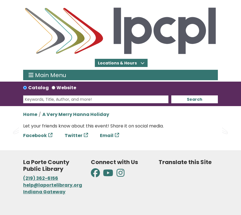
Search (194, 99)
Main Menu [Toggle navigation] (47, 75)
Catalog (38, 87)
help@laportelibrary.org (52, 185)
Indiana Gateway (44, 192)
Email (106, 135)
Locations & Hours (118, 63)
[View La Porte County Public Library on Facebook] (96, 174)
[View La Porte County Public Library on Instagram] (120, 174)
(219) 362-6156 (40, 178)
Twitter (73, 135)
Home (30, 114)
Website (66, 87)
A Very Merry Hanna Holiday (75, 114)
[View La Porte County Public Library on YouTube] (108, 174)
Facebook (35, 135)
